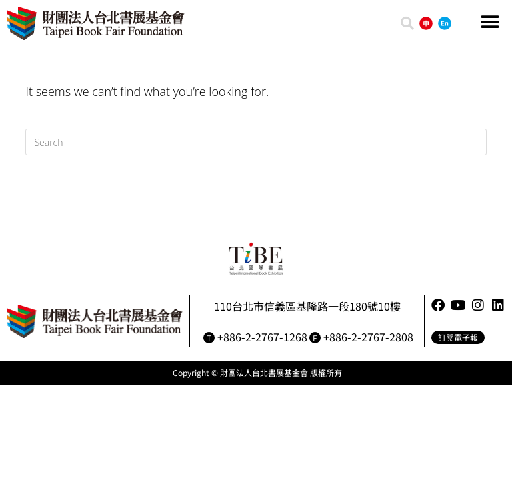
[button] (490, 22)
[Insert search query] (255, 142)
